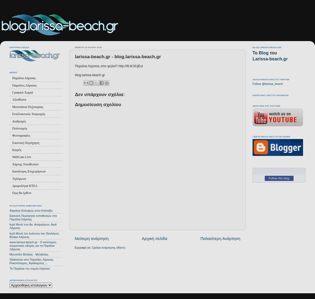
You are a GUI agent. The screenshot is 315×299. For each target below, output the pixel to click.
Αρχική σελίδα (154, 238)
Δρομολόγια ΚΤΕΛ (24, 186)
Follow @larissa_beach (268, 83)
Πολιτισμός (19, 128)
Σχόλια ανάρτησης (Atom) (108, 247)
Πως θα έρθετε (22, 193)
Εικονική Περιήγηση (25, 143)
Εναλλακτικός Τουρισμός (28, 114)
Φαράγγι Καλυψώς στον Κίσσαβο (31, 210)
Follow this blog (279, 178)
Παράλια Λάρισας (24, 78)
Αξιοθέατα (19, 99)
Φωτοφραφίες (21, 135)
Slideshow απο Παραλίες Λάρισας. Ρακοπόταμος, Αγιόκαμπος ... (32, 261)
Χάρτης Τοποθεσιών (25, 164)
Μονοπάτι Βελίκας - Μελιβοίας (29, 254)
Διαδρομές (19, 121)
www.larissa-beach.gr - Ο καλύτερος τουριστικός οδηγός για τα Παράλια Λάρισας (33, 246)
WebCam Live (21, 157)
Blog (264, 52)
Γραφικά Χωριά (22, 92)
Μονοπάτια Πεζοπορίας (27, 107)
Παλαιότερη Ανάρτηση (220, 238)
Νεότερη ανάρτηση (92, 238)
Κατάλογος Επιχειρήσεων (29, 171)
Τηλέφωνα (19, 179)
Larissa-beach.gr (270, 58)
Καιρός (16, 150)
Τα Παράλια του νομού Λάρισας (30, 268)
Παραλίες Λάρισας (24, 85)
